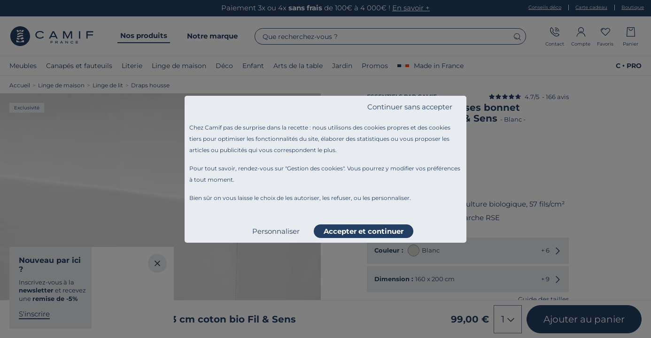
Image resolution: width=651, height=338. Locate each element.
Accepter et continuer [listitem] (363, 231)
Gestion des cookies (315, 168)
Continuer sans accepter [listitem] (409, 106)
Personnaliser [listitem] (276, 231)
